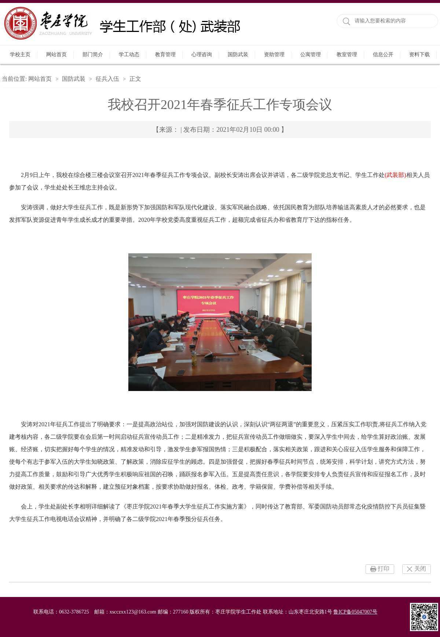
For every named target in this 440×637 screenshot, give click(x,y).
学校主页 (20, 54)
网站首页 (56, 54)
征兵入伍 (107, 79)
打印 (383, 568)
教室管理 (347, 54)
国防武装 (238, 54)
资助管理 (274, 54)
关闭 (420, 568)
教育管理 (165, 54)
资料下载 (419, 54)
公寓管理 (310, 54)
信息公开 (383, 54)
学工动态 (129, 54)
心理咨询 (201, 54)
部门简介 (92, 54)
